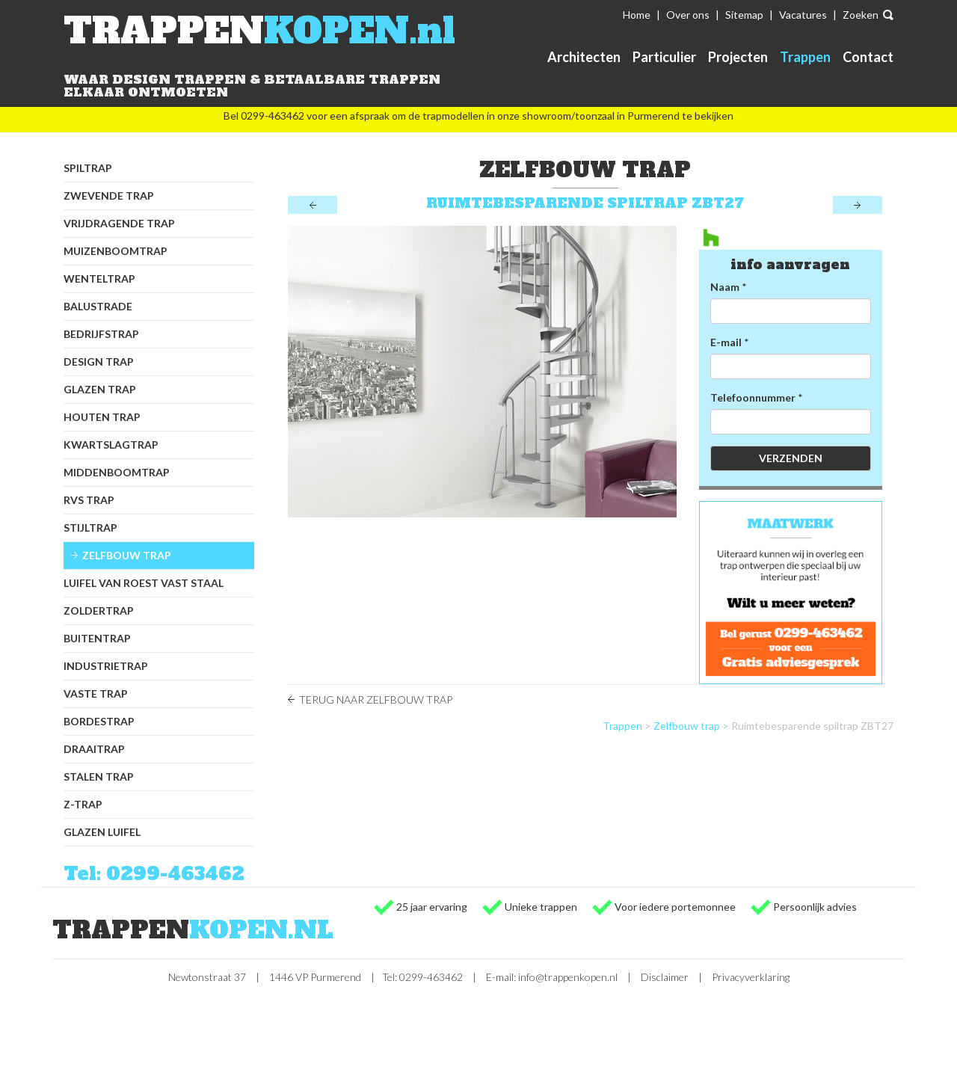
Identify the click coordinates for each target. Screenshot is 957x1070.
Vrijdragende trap (119, 223)
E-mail (726, 342)
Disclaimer (665, 977)
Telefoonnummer (753, 397)
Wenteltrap (99, 278)
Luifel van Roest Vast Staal (144, 582)
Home (636, 14)
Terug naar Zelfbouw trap (375, 699)
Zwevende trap (109, 195)
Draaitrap (94, 748)
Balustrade (98, 306)
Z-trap (83, 804)
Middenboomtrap (117, 472)
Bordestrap (99, 721)
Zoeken (860, 14)
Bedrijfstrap (101, 334)
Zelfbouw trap (126, 555)
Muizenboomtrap (115, 251)
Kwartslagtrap (111, 444)
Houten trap (102, 417)
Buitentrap (97, 638)
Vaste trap (96, 693)
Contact (868, 57)
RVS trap (89, 500)
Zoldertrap (99, 610)
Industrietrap (106, 665)
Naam (724, 286)
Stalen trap (99, 776)
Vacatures (803, 14)
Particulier (664, 57)
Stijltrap (90, 527)
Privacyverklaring (751, 977)
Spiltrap (88, 168)
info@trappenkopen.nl (568, 977)
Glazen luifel (102, 831)
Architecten (584, 57)
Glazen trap (100, 389)
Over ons (688, 14)
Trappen (805, 57)
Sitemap (744, 14)
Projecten (738, 57)
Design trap (99, 361)
